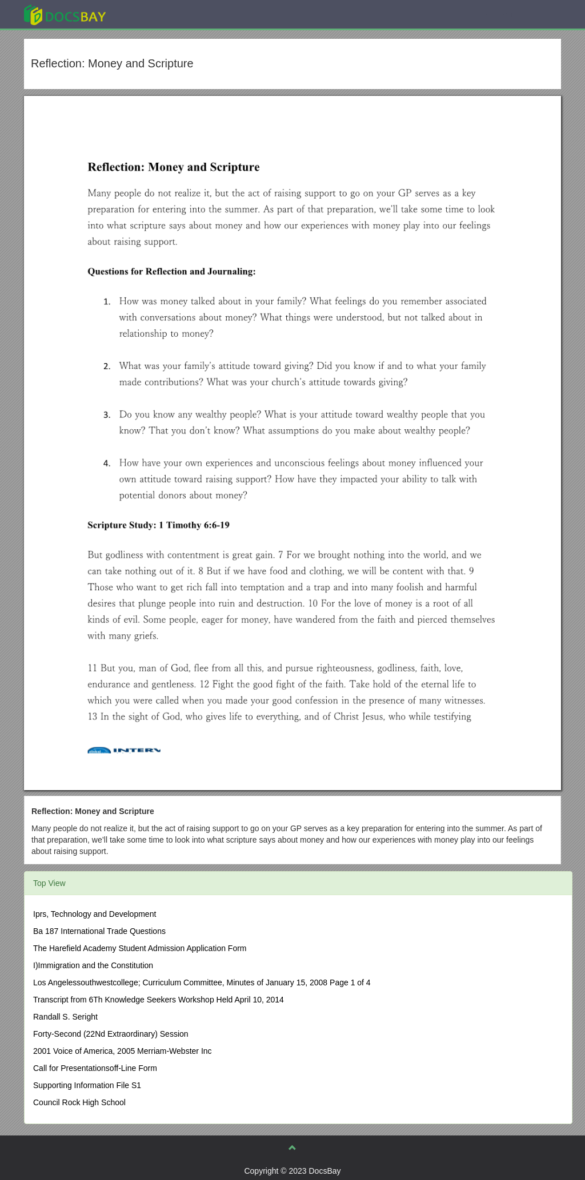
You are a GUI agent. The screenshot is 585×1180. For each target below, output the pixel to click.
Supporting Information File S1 (87, 1085)
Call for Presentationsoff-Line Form (95, 1068)
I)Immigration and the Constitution (93, 965)
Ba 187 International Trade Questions (99, 931)
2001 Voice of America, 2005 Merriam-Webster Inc (122, 1051)
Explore (150, 14)
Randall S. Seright (65, 1016)
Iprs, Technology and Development (94, 914)
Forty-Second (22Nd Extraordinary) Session (111, 1033)
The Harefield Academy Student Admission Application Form (140, 948)
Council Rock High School (79, 1102)
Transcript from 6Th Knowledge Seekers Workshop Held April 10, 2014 (158, 999)
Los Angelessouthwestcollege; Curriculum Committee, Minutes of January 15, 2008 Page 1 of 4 (202, 982)
